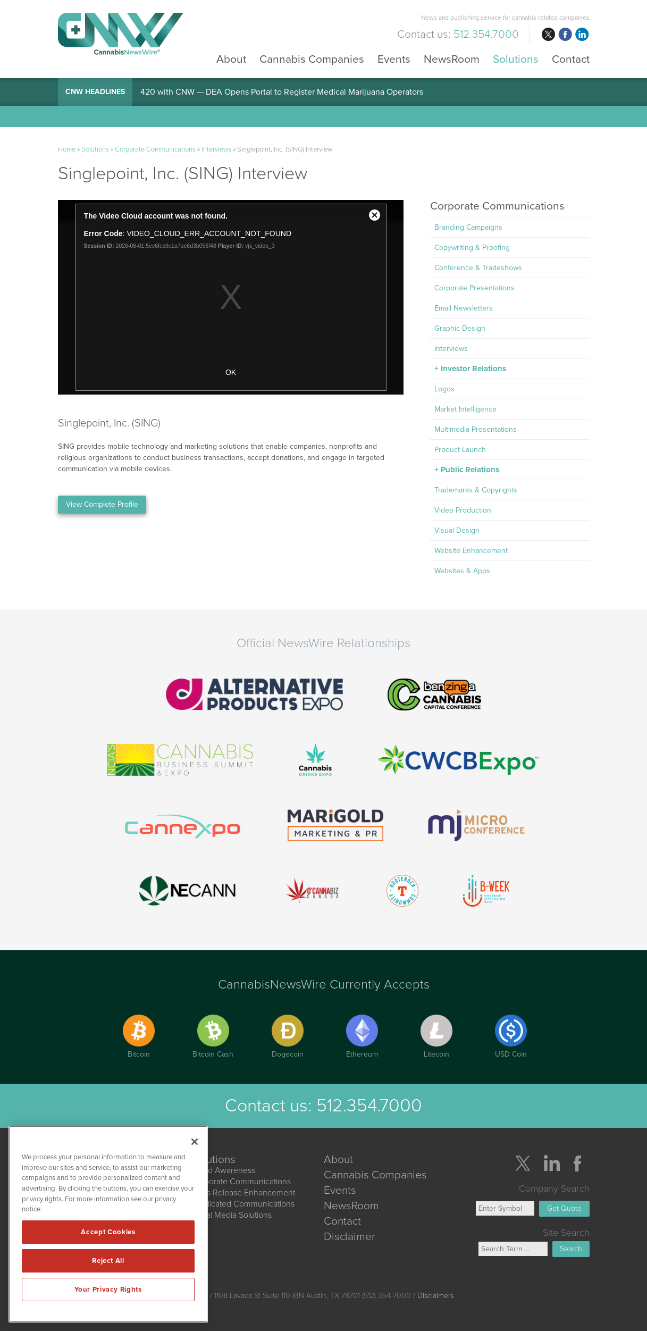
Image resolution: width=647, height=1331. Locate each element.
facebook (565, 34)
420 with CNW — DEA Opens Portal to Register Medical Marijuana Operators (281, 92)
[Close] (194, 1141)
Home (66, 149)
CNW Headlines (95, 91)
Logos (444, 389)
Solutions (516, 59)
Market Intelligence (465, 409)
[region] (108, 1224)
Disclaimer (349, 1236)
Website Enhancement (471, 550)
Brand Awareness (223, 1170)
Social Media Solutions (231, 1215)
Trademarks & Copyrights (475, 490)
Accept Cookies (108, 1232)
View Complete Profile (102, 504)
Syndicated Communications (243, 1204)
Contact (571, 59)
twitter (548, 34)
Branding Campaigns (468, 227)
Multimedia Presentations (475, 429)
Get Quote (564, 1208)
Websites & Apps (462, 570)
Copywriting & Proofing (472, 247)
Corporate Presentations (474, 287)
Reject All (108, 1261)
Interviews (216, 149)
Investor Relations (473, 368)
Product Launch (460, 449)
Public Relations (470, 469)
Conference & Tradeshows (478, 267)
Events (393, 59)
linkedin (582, 34)
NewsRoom (452, 59)
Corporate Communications (155, 149)
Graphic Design (459, 328)
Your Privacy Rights (107, 1289)
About (231, 59)
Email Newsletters (463, 308)
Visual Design (457, 530)
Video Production (462, 510)
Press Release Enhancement (243, 1192)
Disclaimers (435, 1295)
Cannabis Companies (311, 59)
